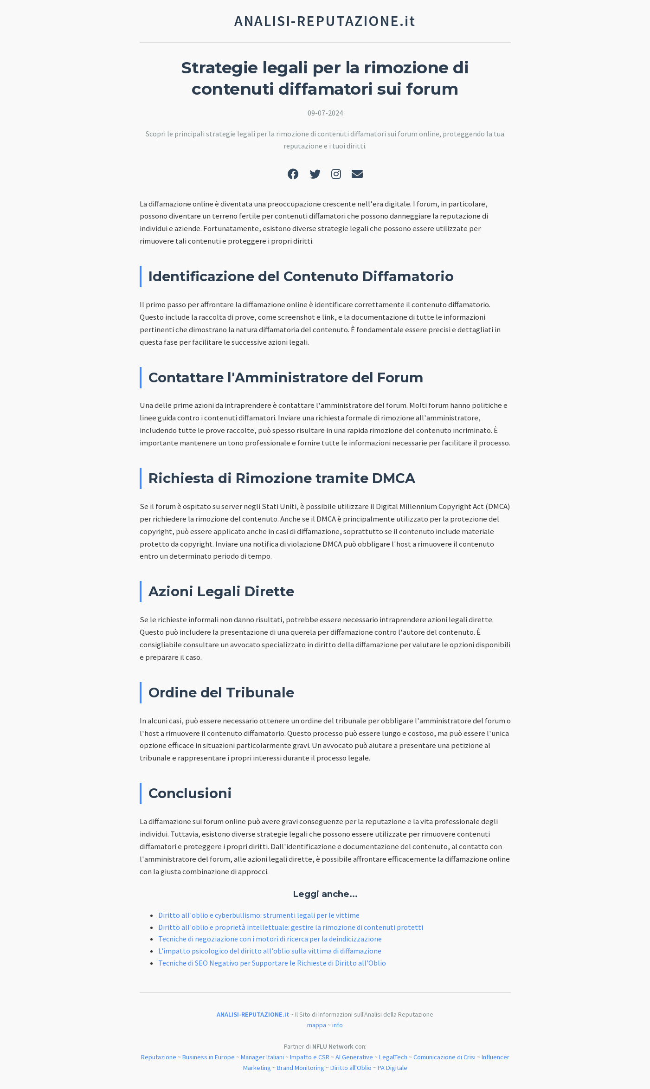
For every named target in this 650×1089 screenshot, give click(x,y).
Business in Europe (208, 1057)
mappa (316, 1025)
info (337, 1025)
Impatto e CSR (309, 1057)
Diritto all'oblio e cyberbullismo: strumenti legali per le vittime (259, 915)
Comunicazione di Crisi (444, 1057)
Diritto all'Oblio (351, 1067)
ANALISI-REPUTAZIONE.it (253, 1014)
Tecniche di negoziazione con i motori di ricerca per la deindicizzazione (270, 938)
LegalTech (393, 1057)
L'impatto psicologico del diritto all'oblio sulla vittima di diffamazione (269, 950)
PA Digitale (392, 1067)
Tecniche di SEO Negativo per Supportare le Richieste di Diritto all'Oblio (272, 962)
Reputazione (158, 1057)
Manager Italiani (262, 1057)
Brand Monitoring (300, 1067)
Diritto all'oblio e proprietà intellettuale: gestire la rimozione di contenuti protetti (290, 927)
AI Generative (354, 1057)
